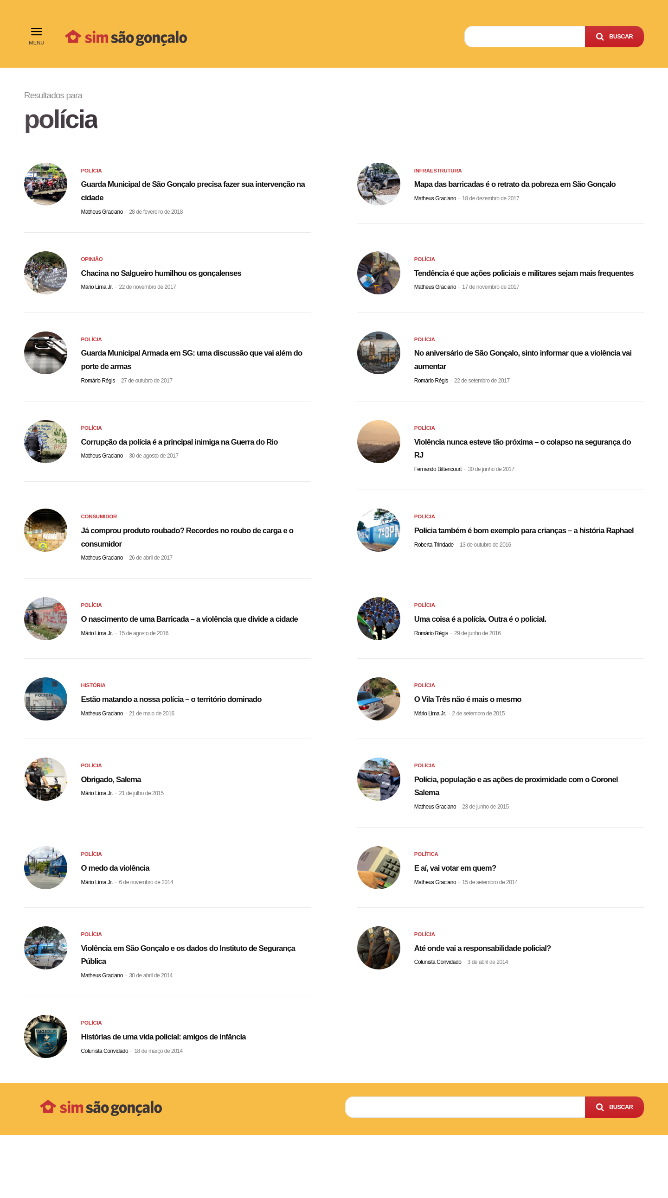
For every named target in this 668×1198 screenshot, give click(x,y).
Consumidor (101, 540)
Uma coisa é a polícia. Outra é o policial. (508, 643)
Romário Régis (98, 398)
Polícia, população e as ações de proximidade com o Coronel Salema (523, 833)
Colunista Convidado (438, 1013)
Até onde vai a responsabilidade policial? (512, 998)
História (95, 723)
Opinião (93, 265)
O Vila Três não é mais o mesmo (490, 735)
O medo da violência (130, 918)
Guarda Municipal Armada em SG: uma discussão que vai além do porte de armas (182, 376)
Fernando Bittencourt (438, 489)
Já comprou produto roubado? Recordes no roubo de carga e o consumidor (187, 559)
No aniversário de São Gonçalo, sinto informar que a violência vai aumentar (524, 376)
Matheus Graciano (102, 214)
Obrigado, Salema (124, 826)
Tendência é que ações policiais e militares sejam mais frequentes (515, 284)
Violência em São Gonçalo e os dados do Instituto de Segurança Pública (179, 1005)
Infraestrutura (440, 174)
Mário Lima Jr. (97, 306)
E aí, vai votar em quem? (473, 918)
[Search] (614, 36)
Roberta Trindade (434, 581)
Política (427, 906)
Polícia (92, 174)
